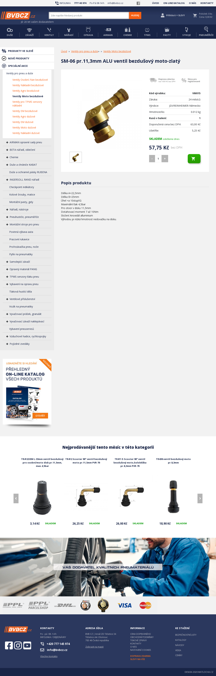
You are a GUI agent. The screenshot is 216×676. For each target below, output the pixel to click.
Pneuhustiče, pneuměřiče (24, 217)
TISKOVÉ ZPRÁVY (138, 640)
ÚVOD (155, 3)
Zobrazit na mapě (94, 646)
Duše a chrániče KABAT (23, 164)
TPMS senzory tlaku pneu (24, 276)
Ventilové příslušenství (22, 299)
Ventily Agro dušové (23, 116)
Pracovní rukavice (19, 239)
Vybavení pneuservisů (21, 329)
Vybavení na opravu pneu (24, 284)
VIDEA (178, 650)
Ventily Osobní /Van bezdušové (30, 79)
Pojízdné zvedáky (20, 343)
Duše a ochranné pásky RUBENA (28, 172)
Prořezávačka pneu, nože (24, 246)
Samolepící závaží (20, 261)
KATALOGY (180, 640)
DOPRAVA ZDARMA (140, 656)
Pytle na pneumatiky (21, 254)
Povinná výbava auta (21, 232)
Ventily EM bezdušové (25, 111)
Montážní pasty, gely (21, 202)
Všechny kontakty (48, 656)
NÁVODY (179, 645)
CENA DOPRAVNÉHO (140, 633)
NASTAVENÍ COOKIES (140, 649)
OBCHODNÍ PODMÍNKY (142, 637)
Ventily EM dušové (22, 122)
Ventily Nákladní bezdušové (28, 85)
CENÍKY (178, 655)
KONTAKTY (207, 3)
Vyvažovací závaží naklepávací (27, 321)
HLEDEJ (135, 15)
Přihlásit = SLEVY (175, 15)
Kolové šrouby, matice (22, 194)
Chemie (14, 157)
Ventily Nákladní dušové (26, 133)
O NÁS (192, 3)
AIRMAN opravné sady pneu (26, 142)
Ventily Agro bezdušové (25, 90)
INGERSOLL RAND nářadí (24, 179)
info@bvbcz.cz (115, 3)
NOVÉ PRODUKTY (18, 58)
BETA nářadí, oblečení (22, 149)
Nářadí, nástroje (19, 209)
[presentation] (16, 498)
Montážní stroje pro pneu (24, 224)
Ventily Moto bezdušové (27, 96)
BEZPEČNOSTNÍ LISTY (185, 634)
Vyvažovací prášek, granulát (25, 314)
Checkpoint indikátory (21, 187)
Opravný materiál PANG (23, 269)
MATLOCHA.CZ (205, 672)
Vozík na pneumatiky (21, 306)
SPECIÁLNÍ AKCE (18, 66)
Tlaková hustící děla (20, 291)
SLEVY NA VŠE (137, 659)
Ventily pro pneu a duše (19, 73)
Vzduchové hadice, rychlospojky (28, 336)
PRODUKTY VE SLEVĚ (20, 51)
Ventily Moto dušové (24, 127)
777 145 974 (80, 3)
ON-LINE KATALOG (174, 3)
